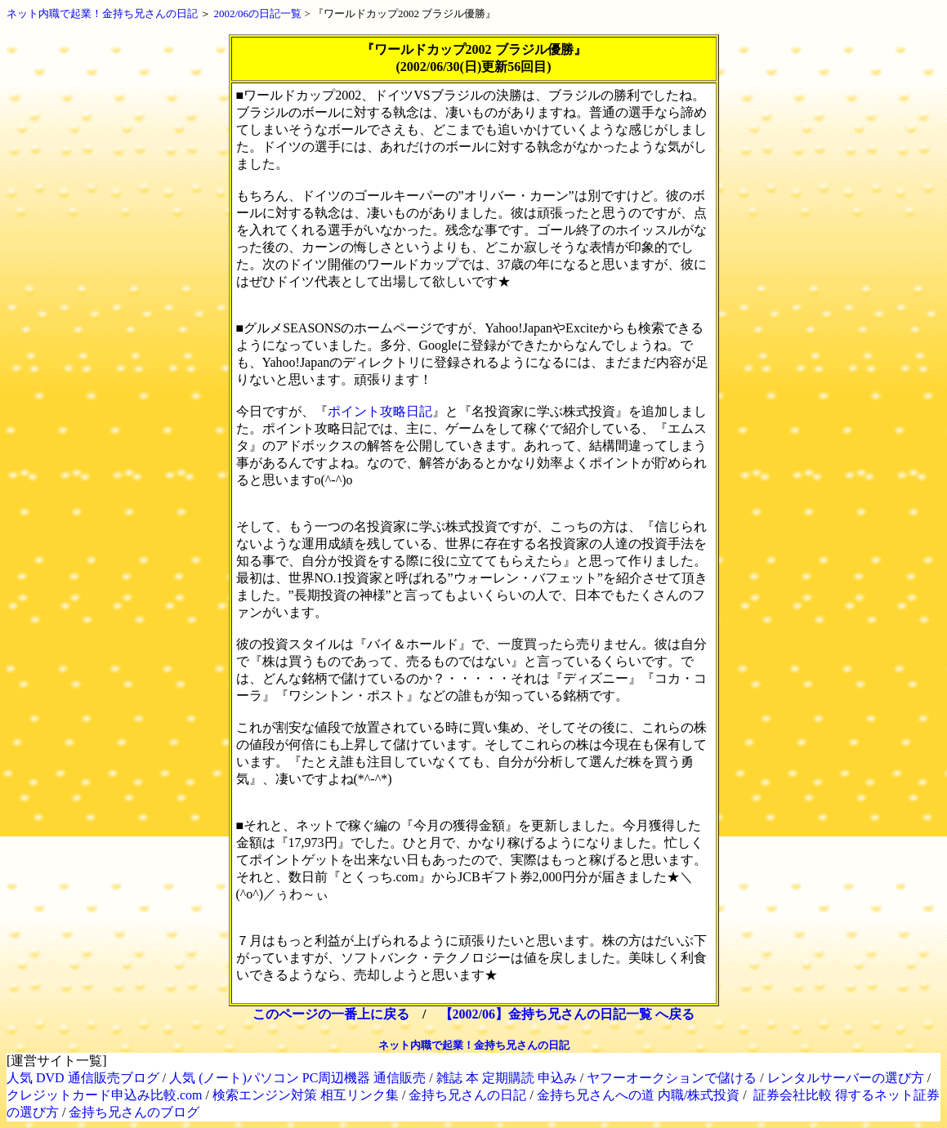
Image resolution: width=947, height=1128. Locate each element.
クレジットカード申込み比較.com (105, 1095)
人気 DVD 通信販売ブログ (83, 1078)
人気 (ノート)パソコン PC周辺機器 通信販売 (297, 1078)
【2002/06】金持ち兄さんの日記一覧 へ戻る (567, 1014)
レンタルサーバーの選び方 (845, 1078)
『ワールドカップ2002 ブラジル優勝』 (404, 13)
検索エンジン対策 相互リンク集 (305, 1095)
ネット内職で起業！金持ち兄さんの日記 (102, 13)
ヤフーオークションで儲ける (672, 1078)
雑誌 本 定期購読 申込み (506, 1078)
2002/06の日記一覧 (258, 13)
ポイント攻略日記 (380, 411)
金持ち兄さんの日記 (467, 1095)
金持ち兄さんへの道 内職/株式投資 (638, 1095)
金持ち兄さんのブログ (134, 1112)
